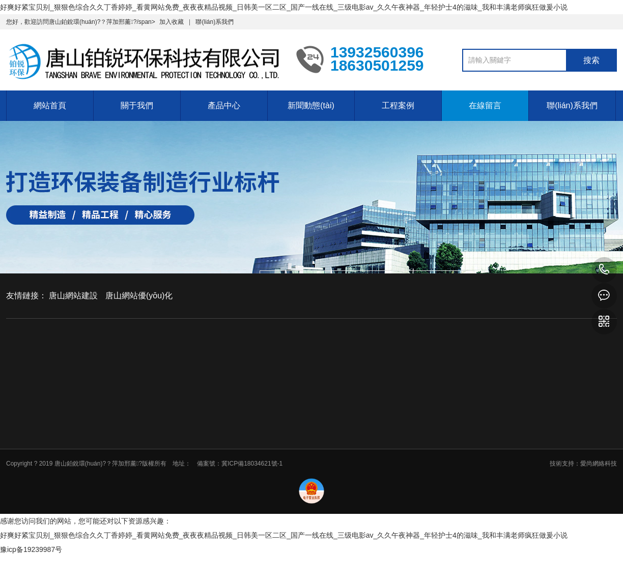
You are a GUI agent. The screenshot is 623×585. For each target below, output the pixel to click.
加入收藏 (171, 21)
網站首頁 (50, 105)
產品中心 (224, 105)
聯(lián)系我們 (214, 21)
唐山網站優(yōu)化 (139, 295)
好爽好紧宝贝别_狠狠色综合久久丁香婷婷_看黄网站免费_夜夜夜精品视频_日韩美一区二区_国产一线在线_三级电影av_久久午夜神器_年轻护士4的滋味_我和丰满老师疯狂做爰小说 (284, 7)
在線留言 (485, 105)
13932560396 (604, 270)
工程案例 (398, 105)
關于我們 (137, 105)
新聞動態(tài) (311, 105)
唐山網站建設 (73, 295)
